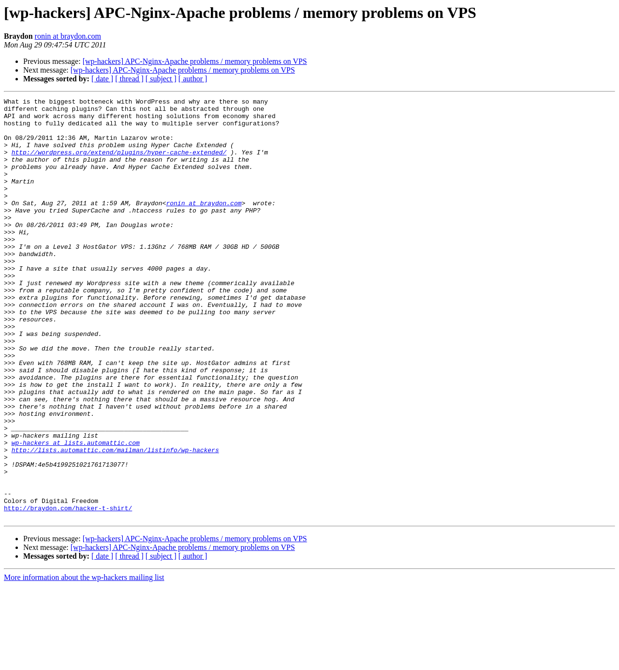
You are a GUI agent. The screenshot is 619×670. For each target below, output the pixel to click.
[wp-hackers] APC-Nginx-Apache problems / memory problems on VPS (195, 61)
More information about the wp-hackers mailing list (84, 661)
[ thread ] (129, 79)
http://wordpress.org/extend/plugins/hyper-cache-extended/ (119, 163)
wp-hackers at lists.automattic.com (76, 512)
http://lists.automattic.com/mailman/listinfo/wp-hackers (115, 521)
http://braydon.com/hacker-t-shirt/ (68, 590)
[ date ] (102, 79)
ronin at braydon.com (68, 36)
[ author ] (192, 79)
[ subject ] (161, 79)
